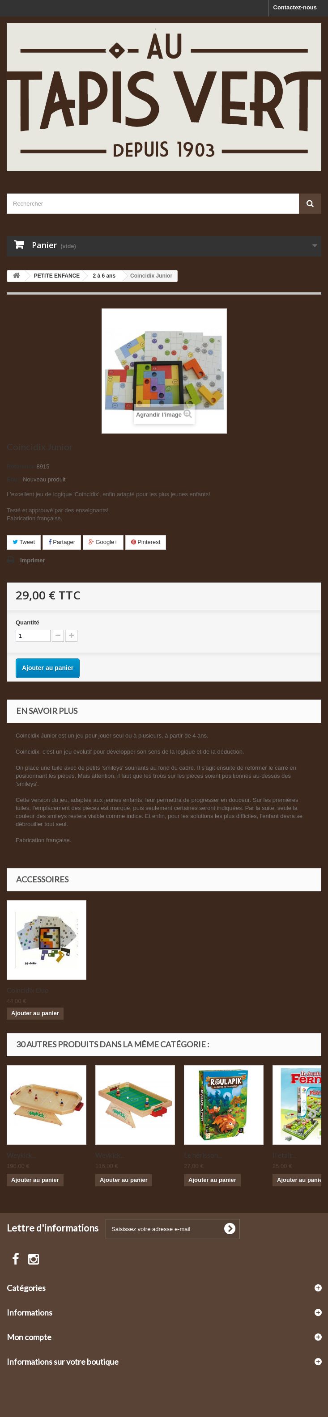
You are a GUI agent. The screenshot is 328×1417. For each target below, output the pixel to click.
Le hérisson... (203, 1155)
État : (14, 479)
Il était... (284, 1155)
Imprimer (32, 560)
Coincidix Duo (116, 990)
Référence (21, 466)
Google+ (103, 542)
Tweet (24, 542)
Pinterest (146, 542)
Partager (61, 542)
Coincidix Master (32, 990)
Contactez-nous (295, 7)
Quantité (27, 622)
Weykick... (21, 1155)
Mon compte (29, 1337)
